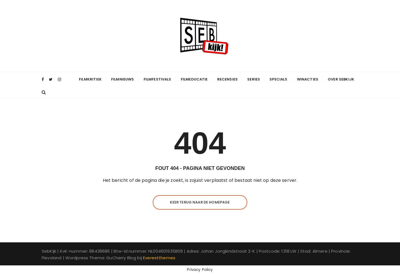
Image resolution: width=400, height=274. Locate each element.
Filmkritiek (90, 79)
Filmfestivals (157, 79)
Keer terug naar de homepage (200, 202)
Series (253, 79)
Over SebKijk (341, 79)
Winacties (307, 79)
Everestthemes (159, 258)
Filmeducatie (194, 79)
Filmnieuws (122, 79)
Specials (278, 79)
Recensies (227, 79)
